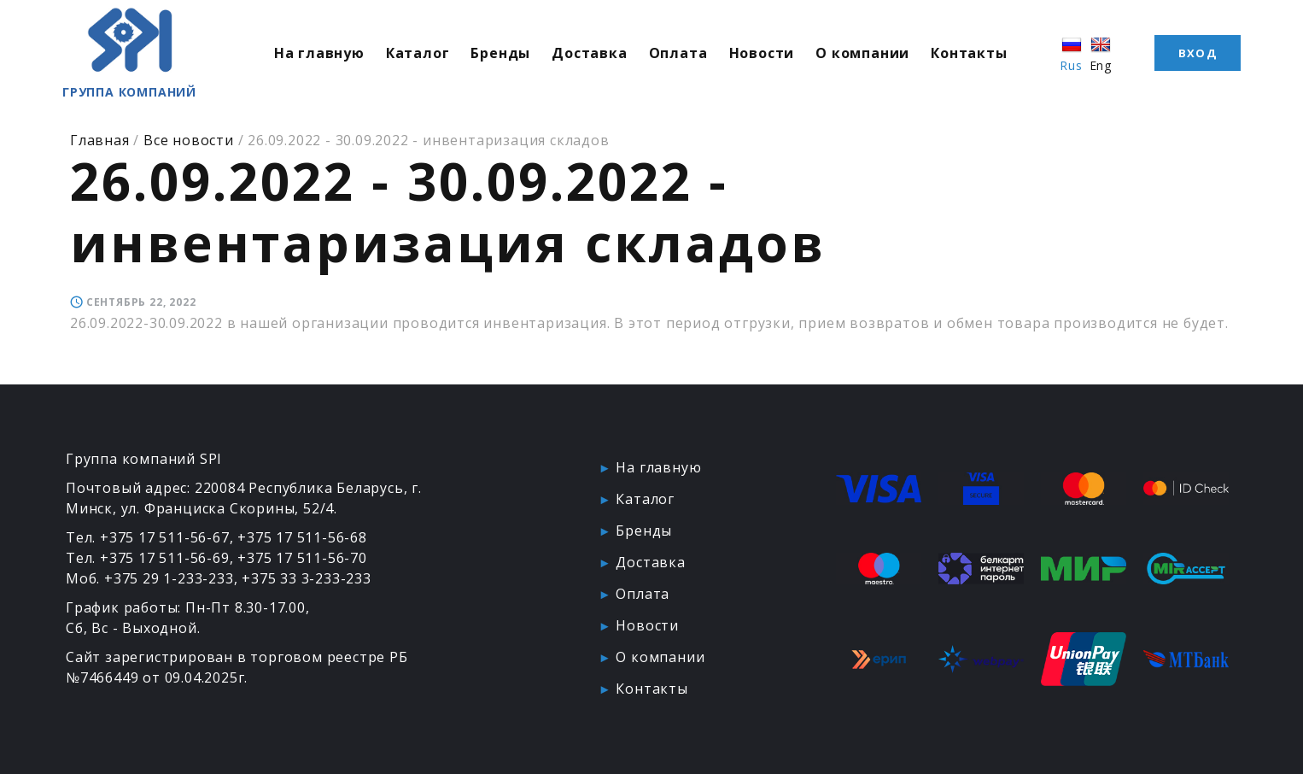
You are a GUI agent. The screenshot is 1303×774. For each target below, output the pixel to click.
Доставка (607, 56)
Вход (1197, 56)
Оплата (695, 56)
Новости (779, 56)
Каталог (435, 56)
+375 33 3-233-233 (306, 578)
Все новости (188, 140)
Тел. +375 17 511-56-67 (148, 537)
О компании (880, 56)
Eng (1109, 58)
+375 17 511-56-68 (302, 537)
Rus (1080, 58)
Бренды (518, 56)
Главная (100, 140)
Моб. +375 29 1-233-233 (150, 578)
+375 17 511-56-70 (302, 557)
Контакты (987, 56)
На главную (336, 56)
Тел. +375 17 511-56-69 (148, 557)
